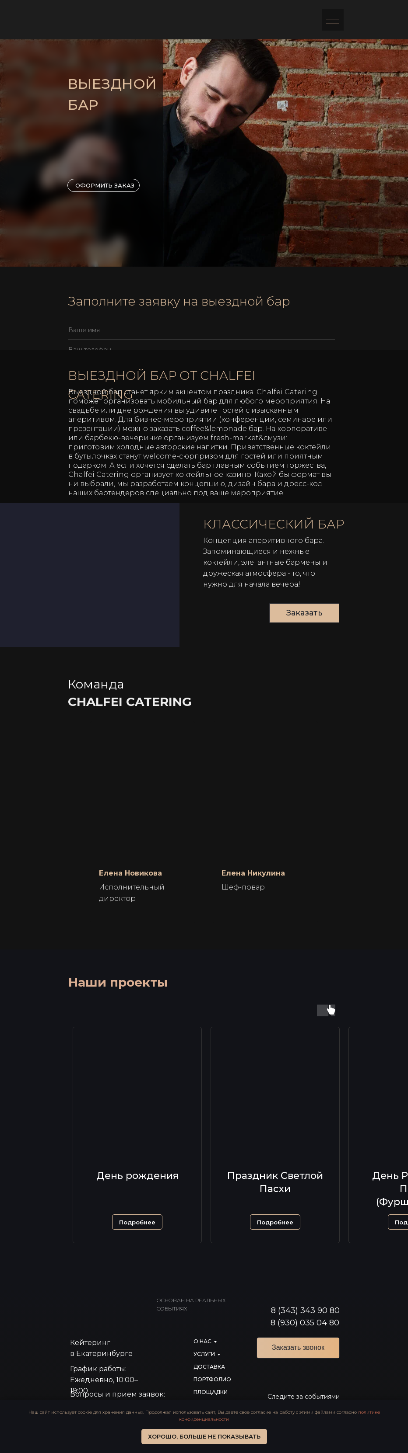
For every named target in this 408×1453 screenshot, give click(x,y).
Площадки (210, 1392)
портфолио (212, 1379)
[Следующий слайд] (392, 822)
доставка (209, 1366)
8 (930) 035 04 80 (305, 1323)
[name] (201, 330)
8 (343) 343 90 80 (305, 1310)
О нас (202, 1341)
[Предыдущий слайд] (15, 822)
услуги (204, 1354)
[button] (137, 1222)
